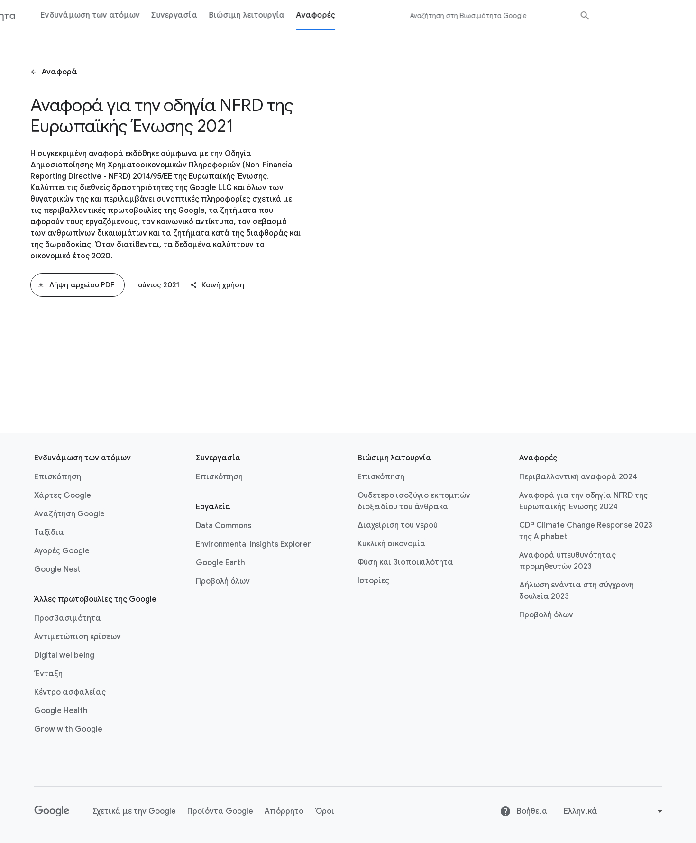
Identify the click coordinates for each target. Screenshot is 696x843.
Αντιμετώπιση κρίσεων (77, 636)
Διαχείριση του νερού (397, 525)
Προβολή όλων (223, 581)
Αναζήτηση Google (69, 514)
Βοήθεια (524, 811)
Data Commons (223, 526)
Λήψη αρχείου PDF (76, 285)
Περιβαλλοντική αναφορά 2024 (578, 477)
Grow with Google (68, 729)
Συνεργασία (264, 15)
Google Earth (220, 563)
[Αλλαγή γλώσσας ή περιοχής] (614, 811)
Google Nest (57, 569)
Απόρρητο (284, 811)
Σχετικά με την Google (134, 811)
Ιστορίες (373, 581)
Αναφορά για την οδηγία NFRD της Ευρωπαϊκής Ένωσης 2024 (583, 501)
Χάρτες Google (62, 495)
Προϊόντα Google (220, 811)
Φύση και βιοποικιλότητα (405, 562)
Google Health (61, 710)
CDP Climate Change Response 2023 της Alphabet (585, 531)
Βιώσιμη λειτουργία (337, 15)
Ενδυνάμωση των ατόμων (180, 15)
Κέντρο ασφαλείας (70, 692)
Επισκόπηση (57, 477)
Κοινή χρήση (217, 285)
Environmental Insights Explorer (253, 544)
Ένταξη (48, 673)
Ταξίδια (49, 532)
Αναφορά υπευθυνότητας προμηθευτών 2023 (567, 560)
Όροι (324, 811)
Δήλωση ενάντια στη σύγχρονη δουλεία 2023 (576, 590)
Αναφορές (405, 15)
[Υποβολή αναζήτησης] (675, 15)
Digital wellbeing (64, 655)
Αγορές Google (62, 551)
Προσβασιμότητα (67, 618)
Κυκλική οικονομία (391, 544)
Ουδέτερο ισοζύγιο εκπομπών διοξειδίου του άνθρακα (413, 501)
